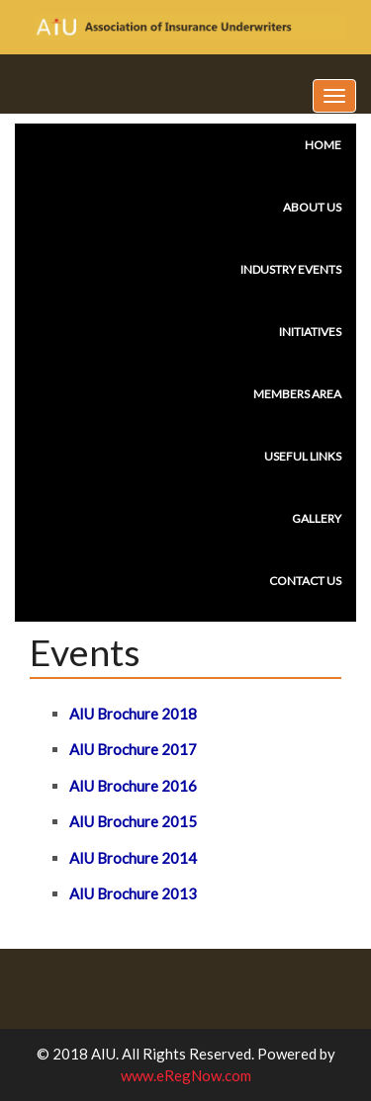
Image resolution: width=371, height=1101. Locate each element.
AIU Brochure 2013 (133, 893)
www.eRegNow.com (186, 1075)
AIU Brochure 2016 (133, 786)
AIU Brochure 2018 (133, 713)
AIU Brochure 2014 (133, 858)
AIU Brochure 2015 (133, 821)
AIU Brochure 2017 (133, 749)
